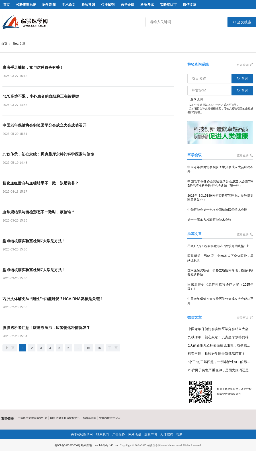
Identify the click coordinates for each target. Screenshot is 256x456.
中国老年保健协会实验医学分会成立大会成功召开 (46, 125)
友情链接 (7, 418)
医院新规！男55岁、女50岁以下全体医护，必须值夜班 (220, 258)
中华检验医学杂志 (109, 418)
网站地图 (134, 434)
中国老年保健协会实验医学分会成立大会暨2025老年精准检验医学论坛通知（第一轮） (220, 184)
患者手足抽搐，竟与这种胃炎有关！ (34, 67)
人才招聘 (166, 434)
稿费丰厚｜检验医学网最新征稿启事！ (216, 353)
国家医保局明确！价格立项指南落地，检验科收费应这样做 (220, 272)
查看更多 (245, 155)
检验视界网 (89, 418)
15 (88, 348)
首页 (4, 43)
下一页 (112, 348)
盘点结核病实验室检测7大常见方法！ (35, 241)
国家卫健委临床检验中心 (65, 418)
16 (99, 348)
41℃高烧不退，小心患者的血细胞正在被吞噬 (42, 96)
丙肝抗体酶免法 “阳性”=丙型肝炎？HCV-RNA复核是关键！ (55, 299)
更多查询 (245, 65)
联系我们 (102, 434)
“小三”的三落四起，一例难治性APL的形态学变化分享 (220, 362)
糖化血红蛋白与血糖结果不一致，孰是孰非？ (42, 183)
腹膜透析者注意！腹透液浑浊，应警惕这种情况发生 (48, 328)
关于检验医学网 (82, 434)
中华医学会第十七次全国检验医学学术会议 (217, 210)
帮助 (179, 434)
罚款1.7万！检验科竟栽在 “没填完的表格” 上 (218, 246)
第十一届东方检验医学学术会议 (209, 220)
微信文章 (19, 43)
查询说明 (196, 99)
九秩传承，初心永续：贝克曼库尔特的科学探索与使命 (50, 154)
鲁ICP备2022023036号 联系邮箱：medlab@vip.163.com (86, 445)
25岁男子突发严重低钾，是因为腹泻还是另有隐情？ (220, 370)
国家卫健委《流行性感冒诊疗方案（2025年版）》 (220, 287)
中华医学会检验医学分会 (32, 418)
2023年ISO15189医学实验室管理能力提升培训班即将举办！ (220, 198)
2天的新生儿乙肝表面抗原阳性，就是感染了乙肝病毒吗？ (220, 345)
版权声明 (150, 434)
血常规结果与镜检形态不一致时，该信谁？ (40, 212)
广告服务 (118, 434)
